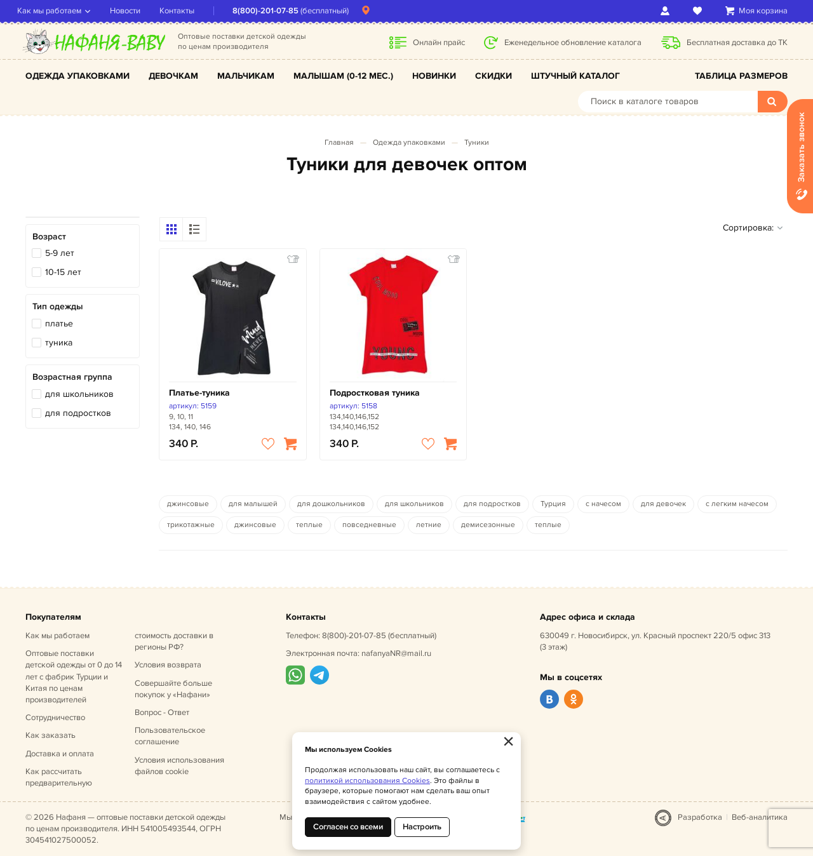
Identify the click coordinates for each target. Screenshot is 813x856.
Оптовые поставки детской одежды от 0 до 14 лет (73, 676)
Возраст (49, 236)
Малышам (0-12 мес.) (343, 75)
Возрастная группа (72, 376)
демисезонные (488, 525)
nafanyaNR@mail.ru (396, 653)
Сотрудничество (55, 717)
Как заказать (50, 735)
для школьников (79, 394)
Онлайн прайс (439, 42)
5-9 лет (59, 253)
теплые (309, 525)
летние (428, 525)
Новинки (434, 75)
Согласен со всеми (348, 827)
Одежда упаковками (77, 75)
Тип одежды (57, 306)
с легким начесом (737, 504)
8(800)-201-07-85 (274, 11)
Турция (553, 504)
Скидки (493, 75)
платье (59, 323)
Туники (476, 142)
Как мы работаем (57, 11)
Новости (133, 11)
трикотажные (191, 525)
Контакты (185, 11)
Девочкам (173, 75)
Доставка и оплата (59, 754)
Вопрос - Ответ (162, 712)
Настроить (422, 827)
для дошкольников (331, 504)
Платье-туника (199, 392)
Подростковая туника (375, 392)
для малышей (253, 504)
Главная (339, 142)
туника (58, 342)
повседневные (369, 525)
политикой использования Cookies (367, 781)
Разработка (700, 817)
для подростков (78, 413)
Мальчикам (245, 75)
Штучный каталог (575, 75)
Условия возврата (168, 665)
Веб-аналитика (760, 817)
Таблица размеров (741, 75)
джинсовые (188, 504)
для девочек (663, 504)
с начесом (603, 504)
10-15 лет (63, 272)
